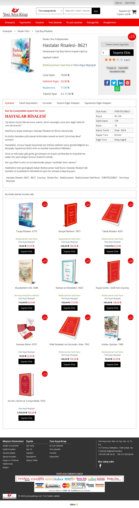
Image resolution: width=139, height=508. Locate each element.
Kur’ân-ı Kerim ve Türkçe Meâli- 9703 (26, 400)
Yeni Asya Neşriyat (26, 242)
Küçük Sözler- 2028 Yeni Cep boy (112, 287)
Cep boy (41, 177)
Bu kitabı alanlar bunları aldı (19, 194)
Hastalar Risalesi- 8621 (17, 177)
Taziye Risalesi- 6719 (26, 231)
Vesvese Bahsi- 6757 (26, 344)
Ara (96, 11)
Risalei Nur (52, 177)
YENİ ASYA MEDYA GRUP (69, 474)
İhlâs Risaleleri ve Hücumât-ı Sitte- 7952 (69, 344)
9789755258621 (110, 177)
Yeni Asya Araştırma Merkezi (26, 295)
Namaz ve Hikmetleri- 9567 (69, 287)
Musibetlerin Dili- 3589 (26, 287)
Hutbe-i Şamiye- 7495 (112, 344)
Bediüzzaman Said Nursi (87, 177)
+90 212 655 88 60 (125, 454)
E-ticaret (65, 504)
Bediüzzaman (67, 177)
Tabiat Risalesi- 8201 (112, 231)
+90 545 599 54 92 (106, 454)
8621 (33, 177)
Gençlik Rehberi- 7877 (69, 231)
